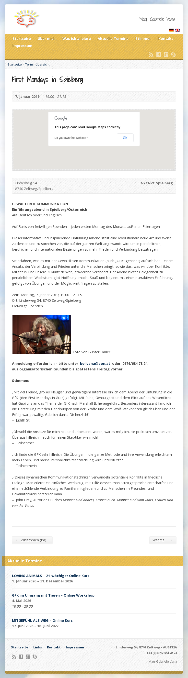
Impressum (22, 45)
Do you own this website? (71, 138)
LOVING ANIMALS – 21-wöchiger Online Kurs (50, 575)
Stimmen (143, 38)
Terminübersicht (37, 64)
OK (125, 138)
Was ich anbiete (76, 38)
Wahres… (163, 539)
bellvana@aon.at (95, 363)
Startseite (21, 38)
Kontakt (165, 38)
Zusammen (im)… (32, 539)
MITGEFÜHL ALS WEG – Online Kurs (42, 620)
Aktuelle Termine (113, 38)
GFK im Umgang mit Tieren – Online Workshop (53, 595)
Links (37, 647)
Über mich (47, 38)
